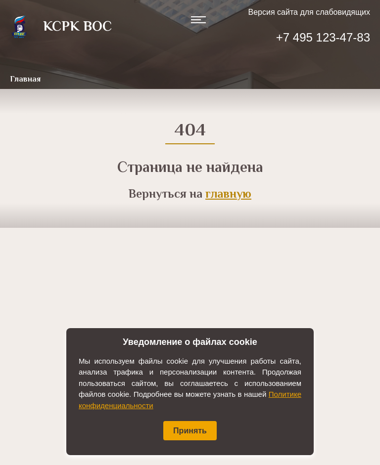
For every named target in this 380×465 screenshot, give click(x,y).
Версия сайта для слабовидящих (309, 12)
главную (228, 195)
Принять (190, 430)
